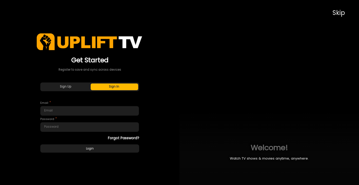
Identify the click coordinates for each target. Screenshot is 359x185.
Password (47, 119)
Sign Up (65, 87)
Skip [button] (339, 12)
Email (44, 103)
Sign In (114, 87)
